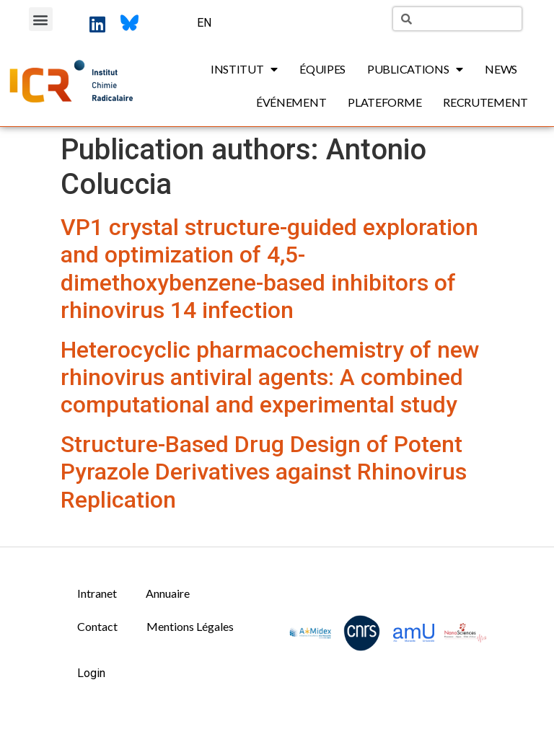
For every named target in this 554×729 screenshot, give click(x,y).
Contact (97, 626)
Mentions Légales (190, 626)
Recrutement (485, 102)
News (501, 69)
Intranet (97, 593)
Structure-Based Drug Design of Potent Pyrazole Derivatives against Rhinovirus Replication (264, 471)
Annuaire (168, 593)
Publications (415, 69)
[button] (41, 19)
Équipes (322, 69)
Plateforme (384, 102)
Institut (244, 69)
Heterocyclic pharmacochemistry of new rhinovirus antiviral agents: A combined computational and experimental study (270, 377)
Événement (291, 102)
